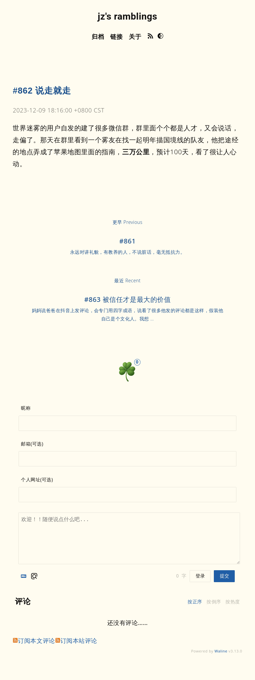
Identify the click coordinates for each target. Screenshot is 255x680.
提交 (224, 576)
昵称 (26, 408)
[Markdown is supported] (25, 576)
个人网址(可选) (37, 480)
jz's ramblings (127, 16)
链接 (116, 36)
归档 (98, 36)
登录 (200, 576)
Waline (220, 650)
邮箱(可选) (32, 444)
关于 (135, 36)
